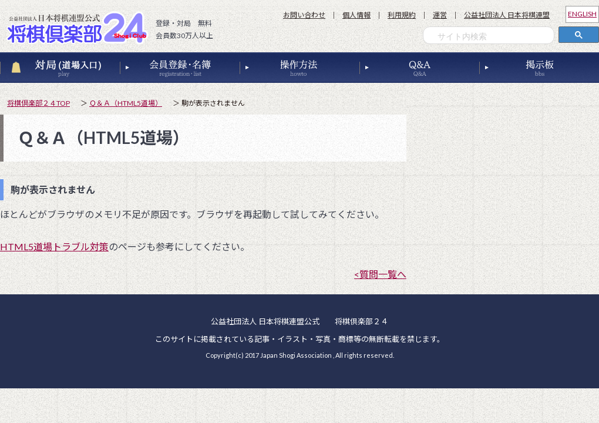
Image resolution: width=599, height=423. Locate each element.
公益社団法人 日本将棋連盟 (507, 15)
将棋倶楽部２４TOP (38, 103)
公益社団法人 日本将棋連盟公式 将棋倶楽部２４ (81, 27)
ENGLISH (582, 13)
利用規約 (402, 15)
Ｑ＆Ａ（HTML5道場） (125, 103)
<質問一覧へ (380, 274)
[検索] (492, 36)
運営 (440, 15)
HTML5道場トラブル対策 (54, 246)
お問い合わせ (304, 15)
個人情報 (356, 15)
